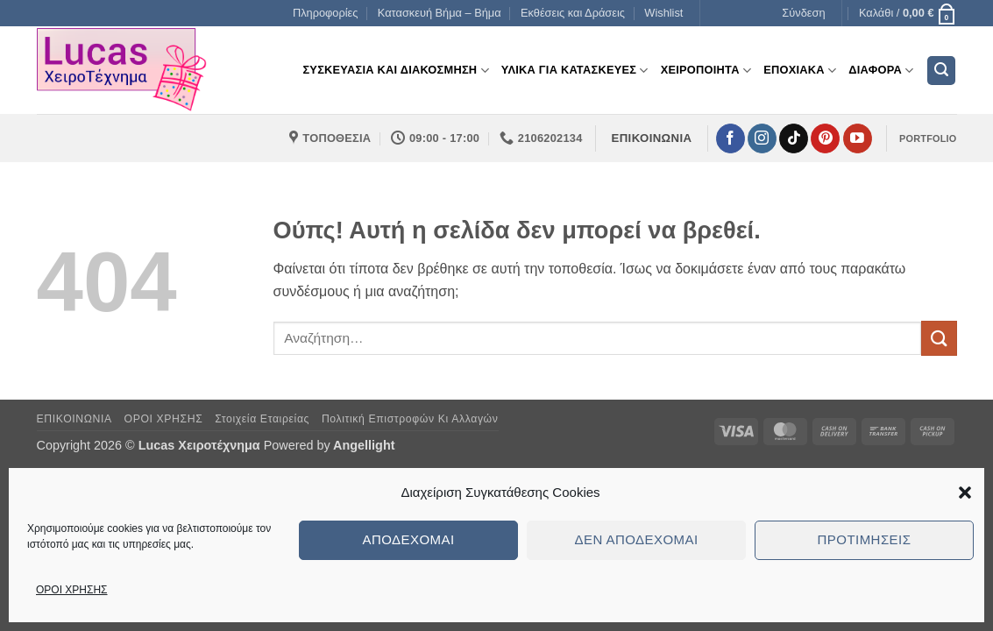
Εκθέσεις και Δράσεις (573, 12)
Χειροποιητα (706, 70)
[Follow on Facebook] (730, 138)
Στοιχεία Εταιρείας (262, 419)
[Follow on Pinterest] (825, 138)
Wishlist (663, 12)
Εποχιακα (799, 70)
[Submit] (938, 338)
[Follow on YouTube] (857, 138)
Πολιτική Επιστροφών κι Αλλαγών (410, 419)
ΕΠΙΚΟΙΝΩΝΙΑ (74, 419)
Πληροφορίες (325, 12)
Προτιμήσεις (864, 539)
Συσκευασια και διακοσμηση (395, 70)
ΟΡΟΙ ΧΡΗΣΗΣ (72, 590)
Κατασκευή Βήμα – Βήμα (439, 12)
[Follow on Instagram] (762, 138)
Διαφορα (880, 70)
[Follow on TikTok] (793, 138)
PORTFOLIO (927, 138)
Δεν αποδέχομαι (636, 539)
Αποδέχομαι (408, 539)
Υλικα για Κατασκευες (575, 70)
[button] (965, 492)
